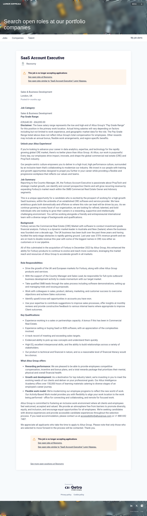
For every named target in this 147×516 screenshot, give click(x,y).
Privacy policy (66, 495)
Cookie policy (79, 495)
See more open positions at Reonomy (47, 464)
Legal (142, 511)
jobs (4, 38)
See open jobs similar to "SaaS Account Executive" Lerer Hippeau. (57, 81)
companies (18, 38)
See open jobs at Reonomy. (40, 77)
